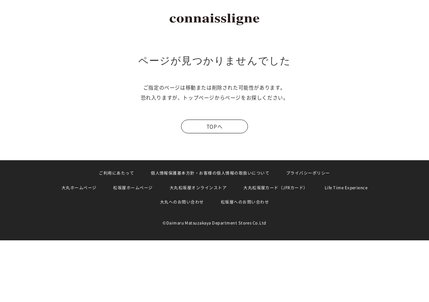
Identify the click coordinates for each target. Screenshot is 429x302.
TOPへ (214, 126)
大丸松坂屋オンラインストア (198, 188)
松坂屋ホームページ (132, 188)
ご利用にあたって (116, 173)
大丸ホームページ (79, 188)
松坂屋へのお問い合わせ (245, 202)
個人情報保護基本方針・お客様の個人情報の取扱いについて (210, 173)
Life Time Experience (346, 188)
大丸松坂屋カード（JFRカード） (275, 188)
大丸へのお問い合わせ (182, 202)
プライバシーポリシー (308, 173)
